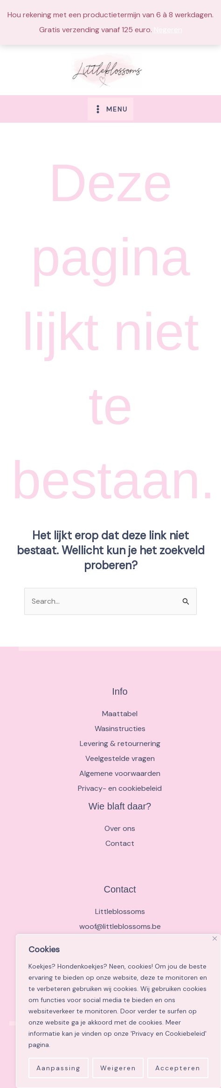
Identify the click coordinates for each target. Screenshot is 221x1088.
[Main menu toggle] (110, 109)
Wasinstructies (120, 728)
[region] (118, 1011)
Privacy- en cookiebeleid (120, 788)
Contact (119, 843)
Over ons (119, 828)
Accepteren (177, 1068)
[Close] (215, 938)
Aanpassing (58, 1068)
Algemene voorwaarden (119, 773)
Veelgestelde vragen (120, 758)
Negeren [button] (168, 30)
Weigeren (118, 1068)
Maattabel (120, 713)
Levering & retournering (120, 743)
